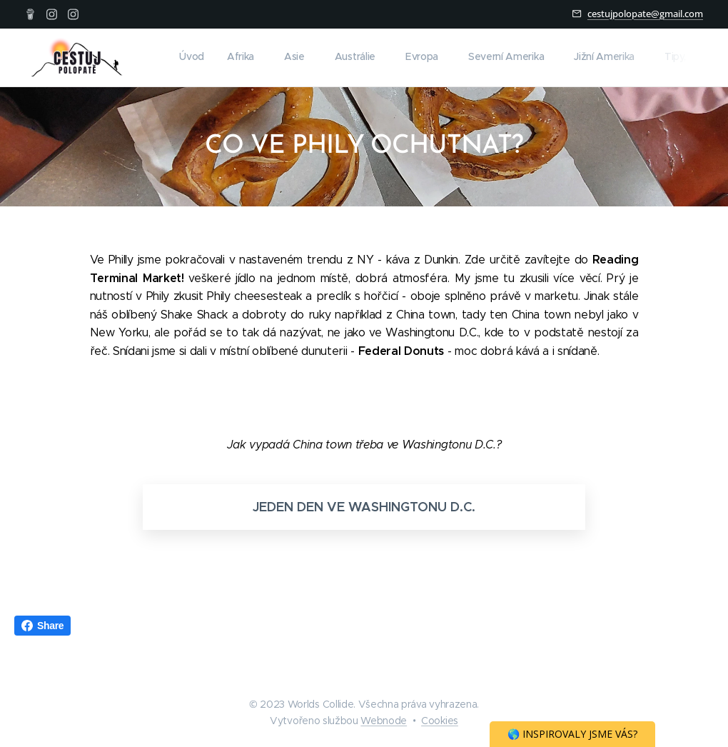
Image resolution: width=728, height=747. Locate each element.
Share (42, 625)
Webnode (383, 720)
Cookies (439, 720)
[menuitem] (473, 58)
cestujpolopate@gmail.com (645, 13)
